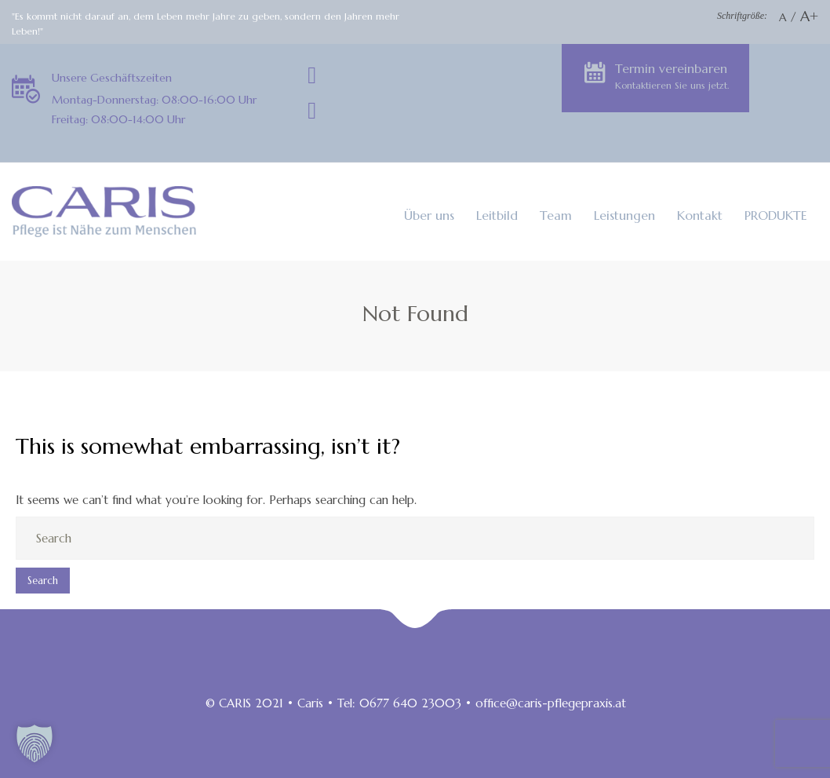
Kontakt (700, 215)
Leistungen (624, 215)
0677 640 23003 (410, 703)
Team (556, 215)
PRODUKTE (775, 215)
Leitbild (497, 215)
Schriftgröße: (742, 15)
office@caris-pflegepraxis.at (550, 703)
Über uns (429, 215)
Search (42, 580)
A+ (809, 16)
